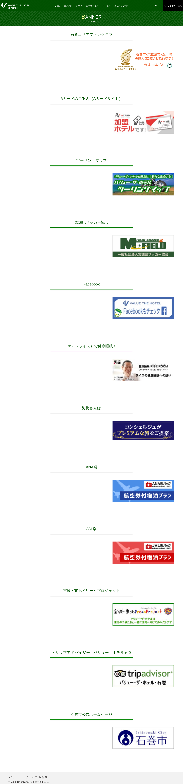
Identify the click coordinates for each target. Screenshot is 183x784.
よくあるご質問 (121, 6)
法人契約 (68, 6)
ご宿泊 (57, 6)
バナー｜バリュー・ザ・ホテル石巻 (15, 5)
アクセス (106, 6)
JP (156, 6)
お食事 (79, 6)
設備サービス (92, 6)
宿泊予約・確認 (175, 6)
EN (160, 6)
